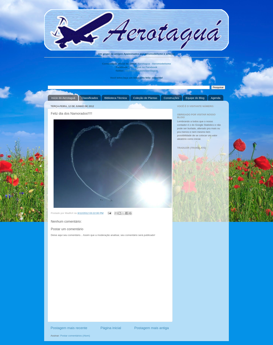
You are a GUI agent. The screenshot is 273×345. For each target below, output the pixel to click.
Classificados (90, 97)
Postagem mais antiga (151, 328)
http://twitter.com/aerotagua (141, 70)
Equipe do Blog (195, 97)
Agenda (215, 97)
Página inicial (110, 328)
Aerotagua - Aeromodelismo (154, 63)
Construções (171, 97)
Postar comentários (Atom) (75, 335)
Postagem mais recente (69, 328)
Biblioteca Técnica (115, 97)
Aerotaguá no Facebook (143, 67)
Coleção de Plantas (145, 97)
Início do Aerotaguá (63, 97)
